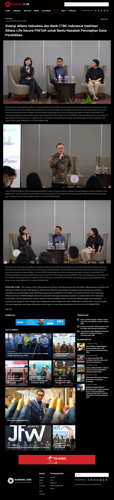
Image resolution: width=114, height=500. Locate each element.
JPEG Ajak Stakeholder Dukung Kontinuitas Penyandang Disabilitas (97, 379)
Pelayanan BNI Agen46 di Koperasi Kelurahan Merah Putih (16, 381)
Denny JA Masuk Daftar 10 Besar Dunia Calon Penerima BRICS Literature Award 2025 (94, 321)
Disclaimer (53, 483)
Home (7, 11)
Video (63, 11)
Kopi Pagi (72, 11)
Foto (56, 11)
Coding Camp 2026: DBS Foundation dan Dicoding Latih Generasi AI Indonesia (96, 360)
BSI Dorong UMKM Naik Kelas (17, 420)
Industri (27, 11)
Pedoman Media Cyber (56, 485)
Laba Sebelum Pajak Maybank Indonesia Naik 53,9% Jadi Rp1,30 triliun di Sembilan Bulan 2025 (94, 333)
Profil (51, 480)
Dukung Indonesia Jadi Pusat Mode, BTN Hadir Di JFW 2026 (28, 447)
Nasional (17, 11)
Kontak (52, 488)
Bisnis (36, 11)
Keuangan (46, 11)
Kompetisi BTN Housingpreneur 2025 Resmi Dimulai (62, 445)
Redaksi (52, 477)
